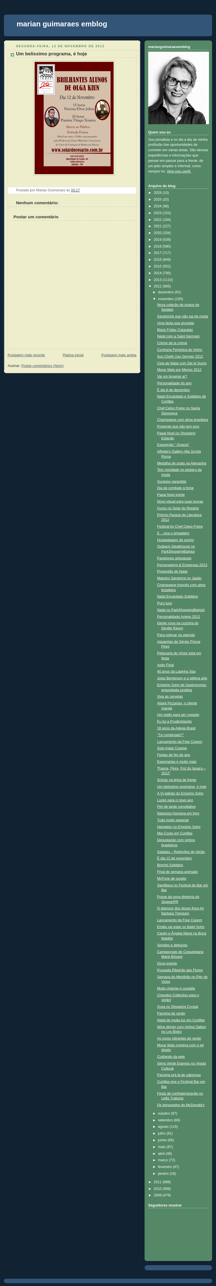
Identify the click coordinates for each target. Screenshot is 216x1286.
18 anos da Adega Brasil (176, 728)
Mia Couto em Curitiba (174, 833)
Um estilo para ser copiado (178, 715)
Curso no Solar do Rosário (178, 508)
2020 (158, 233)
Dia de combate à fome (175, 488)
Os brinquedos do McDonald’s (181, 1105)
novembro (166, 299)
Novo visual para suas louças (180, 501)
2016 (158, 260)
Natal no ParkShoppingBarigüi (181, 610)
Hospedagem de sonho (175, 540)
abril (162, 1154)
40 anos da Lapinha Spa (176, 671)
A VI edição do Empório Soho (180, 793)
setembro (166, 1120)
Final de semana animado (177, 872)
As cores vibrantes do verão (179, 1038)
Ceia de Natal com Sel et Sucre (182, 363)
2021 (158, 226)
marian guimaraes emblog (62, 24)
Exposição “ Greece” (173, 445)
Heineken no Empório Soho (179, 827)
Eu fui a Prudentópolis (174, 721)
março (163, 1160)
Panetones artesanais (174, 558)
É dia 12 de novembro (174, 858)
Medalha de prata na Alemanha (181, 463)
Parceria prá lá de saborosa (179, 1075)
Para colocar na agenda (176, 635)
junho (163, 1140)
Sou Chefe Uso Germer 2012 (180, 357)
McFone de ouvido (171, 879)
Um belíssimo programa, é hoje (51, 53)
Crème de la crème (172, 343)
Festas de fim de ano (173, 755)
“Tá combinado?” (170, 735)
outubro (164, 1113)
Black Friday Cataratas (175, 330)
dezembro (166, 292)
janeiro (164, 1174)
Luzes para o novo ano (175, 800)
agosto (164, 1127)
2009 (158, 1195)
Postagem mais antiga (118, 355)
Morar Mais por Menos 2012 (179, 370)
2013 (158, 280)
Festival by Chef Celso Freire (180, 527)
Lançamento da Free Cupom (179, 742)
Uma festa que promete (175, 323)
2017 (158, 253)
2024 (158, 206)
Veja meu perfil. (179, 171)
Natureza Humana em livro (178, 813)
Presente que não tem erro (178, 426)
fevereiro (165, 1167)
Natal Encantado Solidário (177, 596)
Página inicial (73, 355)
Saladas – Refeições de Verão (181, 852)
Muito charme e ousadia (176, 988)
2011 (158, 1182)
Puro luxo (164, 603)
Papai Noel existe (171, 495)
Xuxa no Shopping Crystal (177, 1007)
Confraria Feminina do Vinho (179, 350)
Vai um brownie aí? (172, 376)
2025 (158, 199)
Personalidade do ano (174, 383)
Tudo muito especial (173, 820)
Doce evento (167, 963)
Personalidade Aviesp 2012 (178, 617)
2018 (158, 246)
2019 (158, 240)
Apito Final (165, 665)
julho (162, 1133)
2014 (158, 273)
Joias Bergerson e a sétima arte (182, 678)
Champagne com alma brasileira (182, 420)
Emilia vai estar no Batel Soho (180, 927)
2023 (158, 213)
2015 (158, 266)
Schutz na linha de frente (177, 780)
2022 (158, 220)
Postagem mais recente (26, 355)
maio (162, 1147)
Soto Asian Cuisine (172, 748)
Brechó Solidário (170, 865)
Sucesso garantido (171, 482)
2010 (158, 1189)
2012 (158, 286)
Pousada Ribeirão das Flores (180, 970)
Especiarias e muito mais (177, 762)
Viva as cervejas (170, 696)
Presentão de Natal (172, 571)
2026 (158, 193)
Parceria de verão (171, 1013)
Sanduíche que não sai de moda (182, 316)
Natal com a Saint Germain (178, 336)
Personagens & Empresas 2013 (182, 565)
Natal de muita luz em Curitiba (181, 1020)
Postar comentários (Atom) (42, 366)
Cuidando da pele (171, 1057)
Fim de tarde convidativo (176, 807)
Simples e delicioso (172, 945)
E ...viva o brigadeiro (173, 533)
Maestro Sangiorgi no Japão (179, 578)
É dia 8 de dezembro (173, 390)
